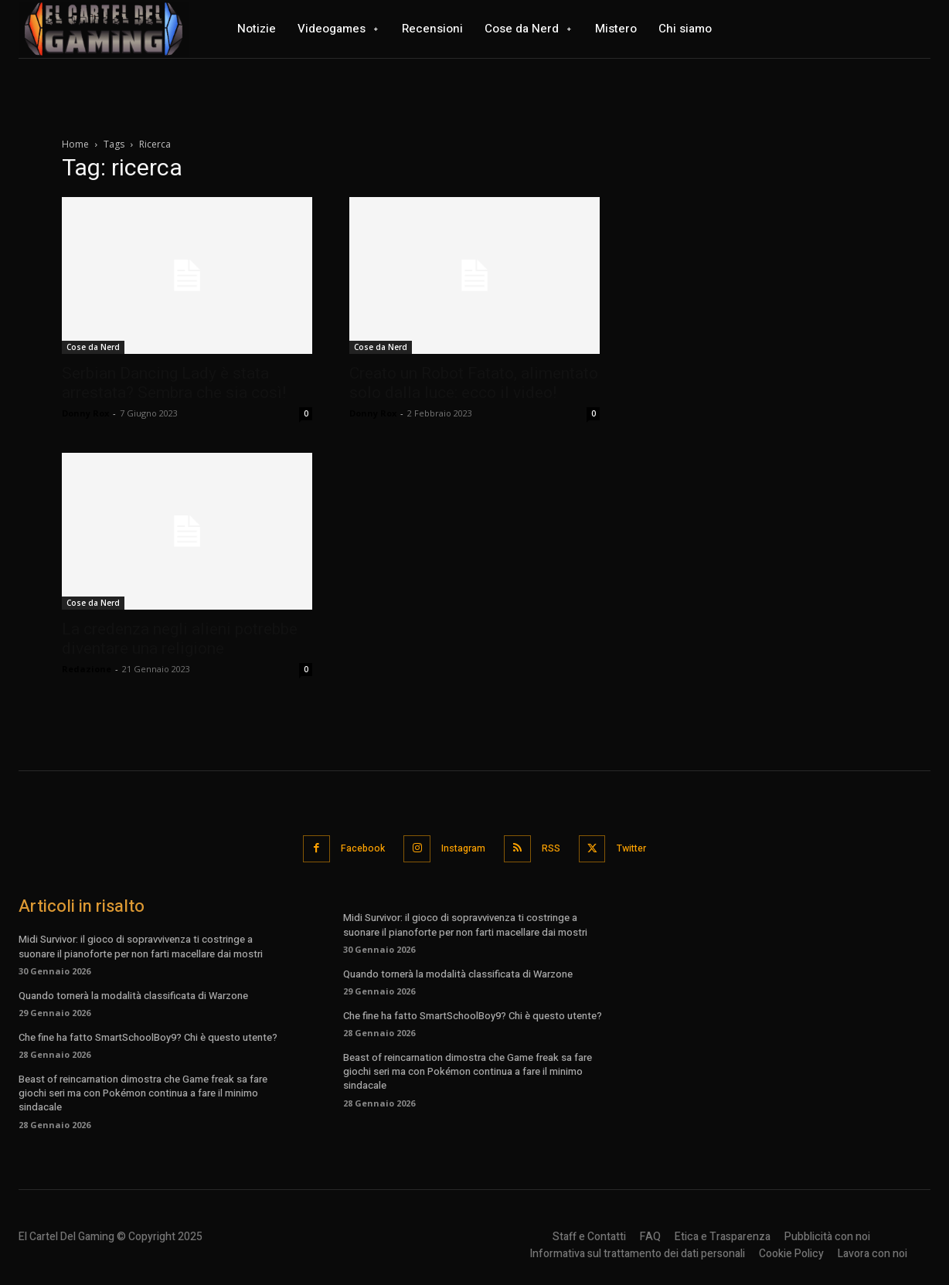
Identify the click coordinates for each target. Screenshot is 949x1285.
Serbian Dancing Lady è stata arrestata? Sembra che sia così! (174, 383)
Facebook (353, 847)
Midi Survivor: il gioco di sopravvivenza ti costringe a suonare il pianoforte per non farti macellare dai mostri (141, 944)
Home (75, 144)
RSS (555, 847)
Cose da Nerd (93, 347)
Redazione (86, 669)
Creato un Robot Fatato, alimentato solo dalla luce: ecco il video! (473, 383)
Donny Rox (85, 413)
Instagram (461, 847)
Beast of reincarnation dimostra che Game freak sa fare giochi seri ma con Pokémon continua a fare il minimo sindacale (143, 1091)
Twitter (643, 847)
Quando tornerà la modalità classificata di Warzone (133, 993)
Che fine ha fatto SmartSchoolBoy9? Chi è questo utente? (148, 1035)
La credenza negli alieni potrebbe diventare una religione (180, 639)
